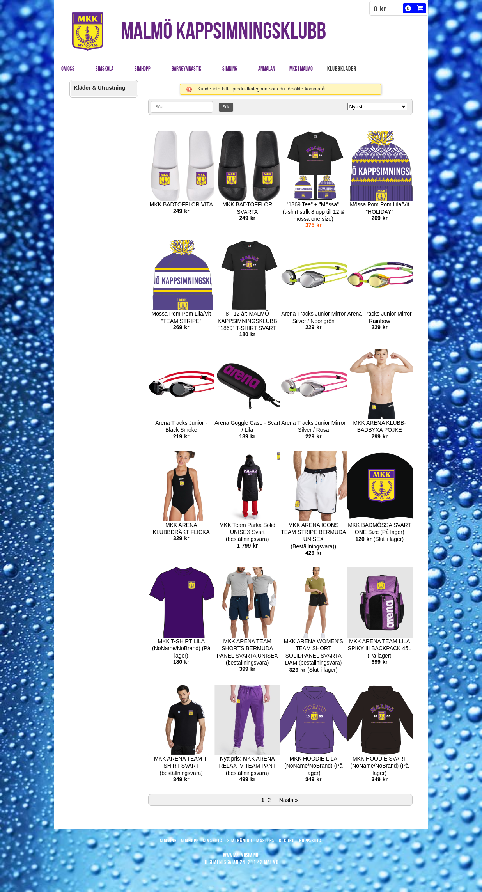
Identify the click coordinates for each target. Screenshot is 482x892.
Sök (226, 107)
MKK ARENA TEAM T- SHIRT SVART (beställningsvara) (181, 765)
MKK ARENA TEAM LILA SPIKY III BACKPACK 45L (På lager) (379, 648)
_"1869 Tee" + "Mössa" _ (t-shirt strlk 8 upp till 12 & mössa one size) (313, 211)
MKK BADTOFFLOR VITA (181, 204)
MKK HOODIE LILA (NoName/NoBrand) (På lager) (313, 765)
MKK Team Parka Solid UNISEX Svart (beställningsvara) (247, 532)
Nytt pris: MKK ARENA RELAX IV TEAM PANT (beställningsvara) (247, 765)
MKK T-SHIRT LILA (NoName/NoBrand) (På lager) (181, 648)
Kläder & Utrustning (99, 88)
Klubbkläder (341, 69)
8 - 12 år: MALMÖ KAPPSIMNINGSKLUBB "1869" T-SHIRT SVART (247, 320)
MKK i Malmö (301, 69)
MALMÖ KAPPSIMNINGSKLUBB (223, 30)
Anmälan (266, 69)
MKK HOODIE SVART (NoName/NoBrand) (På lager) (380, 765)
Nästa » (288, 800)
